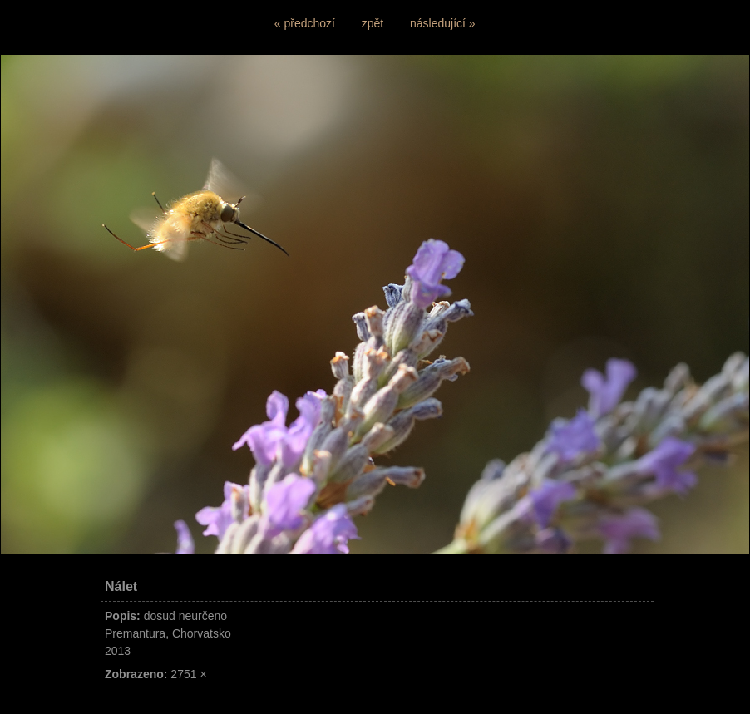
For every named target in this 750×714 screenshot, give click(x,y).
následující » (443, 23)
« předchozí (304, 23)
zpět (372, 23)
